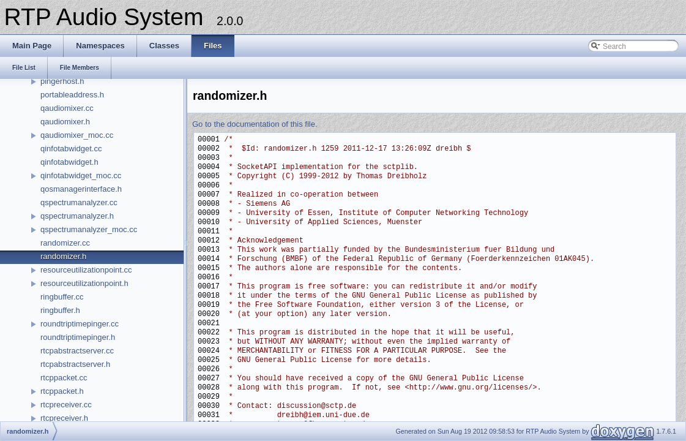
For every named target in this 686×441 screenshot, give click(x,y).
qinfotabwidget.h (69, 162)
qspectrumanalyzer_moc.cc (88, 229)
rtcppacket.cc (64, 377)
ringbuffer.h (60, 310)
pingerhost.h (62, 81)
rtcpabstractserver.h (75, 364)
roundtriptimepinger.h (77, 337)
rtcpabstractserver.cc (77, 350)
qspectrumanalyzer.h (77, 216)
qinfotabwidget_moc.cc (80, 175)
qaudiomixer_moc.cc (76, 135)
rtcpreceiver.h (64, 418)
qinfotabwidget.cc (71, 148)
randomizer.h (63, 256)
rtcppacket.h (62, 391)
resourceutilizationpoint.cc (86, 269)
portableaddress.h (72, 94)
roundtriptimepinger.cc (79, 323)
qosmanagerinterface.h (81, 189)
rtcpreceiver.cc (66, 404)
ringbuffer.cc (62, 296)
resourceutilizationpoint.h (84, 283)
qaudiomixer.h (65, 121)
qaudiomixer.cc (67, 108)
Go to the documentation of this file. (255, 124)
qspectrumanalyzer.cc (78, 202)
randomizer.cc (65, 242)
